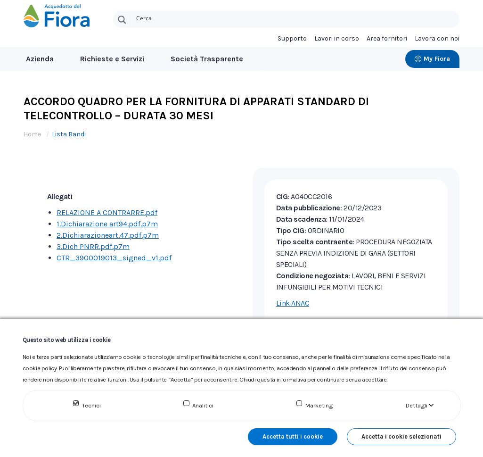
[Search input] (295, 17)
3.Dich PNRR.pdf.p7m (93, 246)
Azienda (40, 58)
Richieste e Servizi (112, 58)
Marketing (319, 405)
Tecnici (91, 405)
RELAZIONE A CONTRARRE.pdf (107, 212)
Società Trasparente (207, 58)
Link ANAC (293, 303)
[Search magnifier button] (122, 19)
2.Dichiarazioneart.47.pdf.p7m (108, 235)
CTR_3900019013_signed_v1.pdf (114, 257)
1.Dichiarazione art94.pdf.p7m (107, 223)
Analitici (202, 405)
